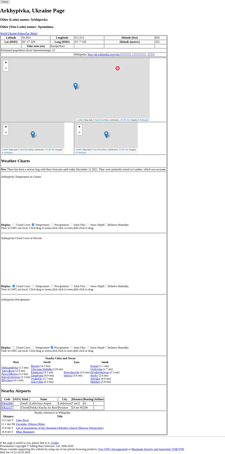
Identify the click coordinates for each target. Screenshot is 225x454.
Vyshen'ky (37, 378)
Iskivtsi (68, 375)
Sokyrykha (37, 381)
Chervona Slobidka (42, 369)
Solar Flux (79, 224)
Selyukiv (96, 378)
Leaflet (80, 120)
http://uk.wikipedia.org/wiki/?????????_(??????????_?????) (121, 54)
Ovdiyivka (96, 369)
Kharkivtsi (37, 372)
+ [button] (6, 63)
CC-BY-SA (124, 120)
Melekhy (96, 381)
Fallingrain (144, 120)
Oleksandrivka (10, 367)
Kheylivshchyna (11, 377)
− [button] (6, 68)
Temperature (42, 224)
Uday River (22, 420)
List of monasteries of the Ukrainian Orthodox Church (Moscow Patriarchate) (60, 427)
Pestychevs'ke (71, 372)
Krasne (94, 366)
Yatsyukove (8, 370)
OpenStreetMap (102, 120)
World (3, 33)
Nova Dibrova (10, 373)
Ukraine (12, 33)
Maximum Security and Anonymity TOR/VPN (157, 449)
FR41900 (7, 403)
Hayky (94, 375)
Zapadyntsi (37, 375)
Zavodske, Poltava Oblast (30, 424)
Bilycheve (7, 380)
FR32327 (7, 407)
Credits (55, 442)
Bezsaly (35, 366)
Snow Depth (97, 224)
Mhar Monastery (25, 431)
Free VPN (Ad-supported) (113, 449)
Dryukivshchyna (100, 372)
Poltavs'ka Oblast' (28, 33)
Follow (4, 2)
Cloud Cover (23, 224)
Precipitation (61, 224)
